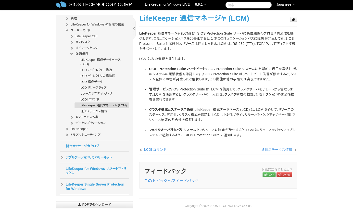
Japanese (285, 4)
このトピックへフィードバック (171, 180)
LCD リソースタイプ (93, 87)
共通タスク (80, 42)
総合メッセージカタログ (82, 146)
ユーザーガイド (77, 30)
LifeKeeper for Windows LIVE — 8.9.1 (175, 4)
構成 (71, 19)
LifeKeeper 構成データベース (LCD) (100, 62)
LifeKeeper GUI (84, 36)
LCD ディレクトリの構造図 (97, 76)
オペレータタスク (84, 48)
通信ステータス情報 (93, 111)
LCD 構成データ (91, 82)
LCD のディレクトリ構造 (96, 70)
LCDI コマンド (89, 99)
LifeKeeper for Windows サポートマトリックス (96, 171)
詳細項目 (79, 54)
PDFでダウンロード (94, 204)
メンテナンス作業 (84, 117)
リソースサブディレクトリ (96, 93)
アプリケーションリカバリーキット (86, 157)
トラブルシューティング (83, 135)
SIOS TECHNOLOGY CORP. (101, 4)
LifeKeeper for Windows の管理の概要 (94, 24)
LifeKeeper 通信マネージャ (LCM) (103, 105)
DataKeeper (76, 129)
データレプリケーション (88, 123)
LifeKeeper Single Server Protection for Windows (92, 186)
